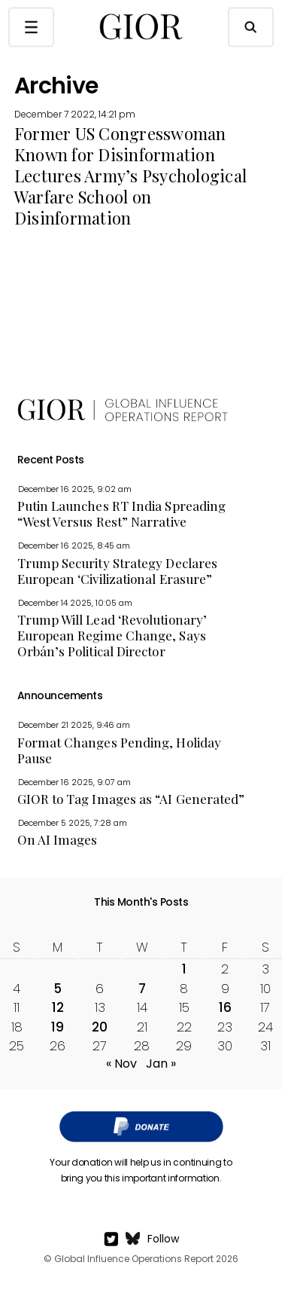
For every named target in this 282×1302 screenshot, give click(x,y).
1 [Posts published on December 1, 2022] (184, 969)
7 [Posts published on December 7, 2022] (142, 989)
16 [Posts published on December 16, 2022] (225, 1007)
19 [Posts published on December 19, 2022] (57, 1027)
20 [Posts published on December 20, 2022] (100, 1027)
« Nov (121, 1063)
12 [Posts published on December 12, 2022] (58, 1007)
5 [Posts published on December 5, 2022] (57, 989)
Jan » (161, 1063)
